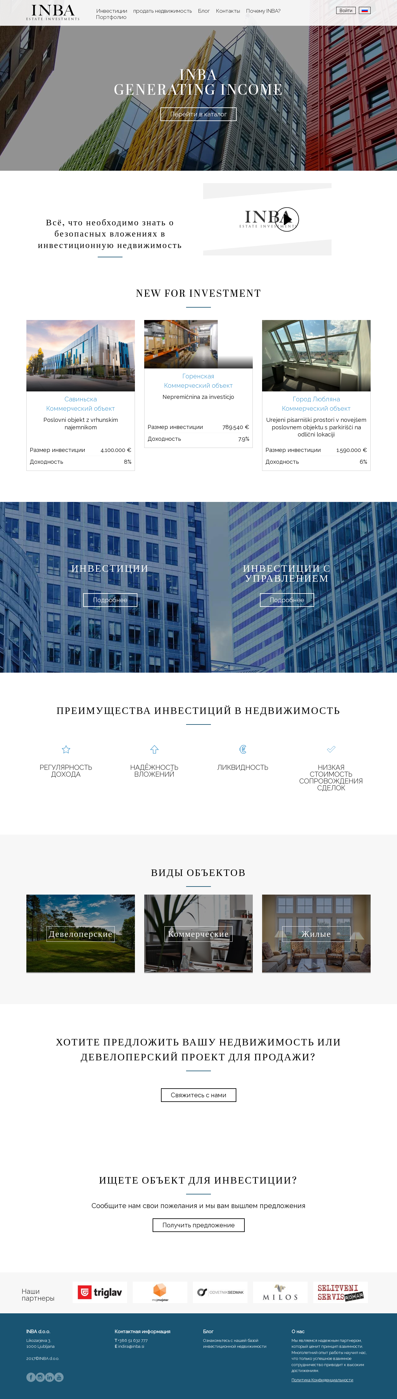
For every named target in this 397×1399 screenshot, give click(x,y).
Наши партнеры (38, 1295)
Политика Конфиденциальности (322, 1380)
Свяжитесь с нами (198, 1095)
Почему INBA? (263, 11)
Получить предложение (199, 1225)
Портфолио (111, 17)
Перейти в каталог (198, 114)
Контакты (228, 11)
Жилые (316, 934)
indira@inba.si (131, 1346)
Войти (346, 10)
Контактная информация (142, 1331)
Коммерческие (198, 934)
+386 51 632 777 (133, 1340)
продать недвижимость (162, 11)
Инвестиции (111, 11)
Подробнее (110, 600)
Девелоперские (81, 934)
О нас (298, 1331)
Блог (204, 11)
